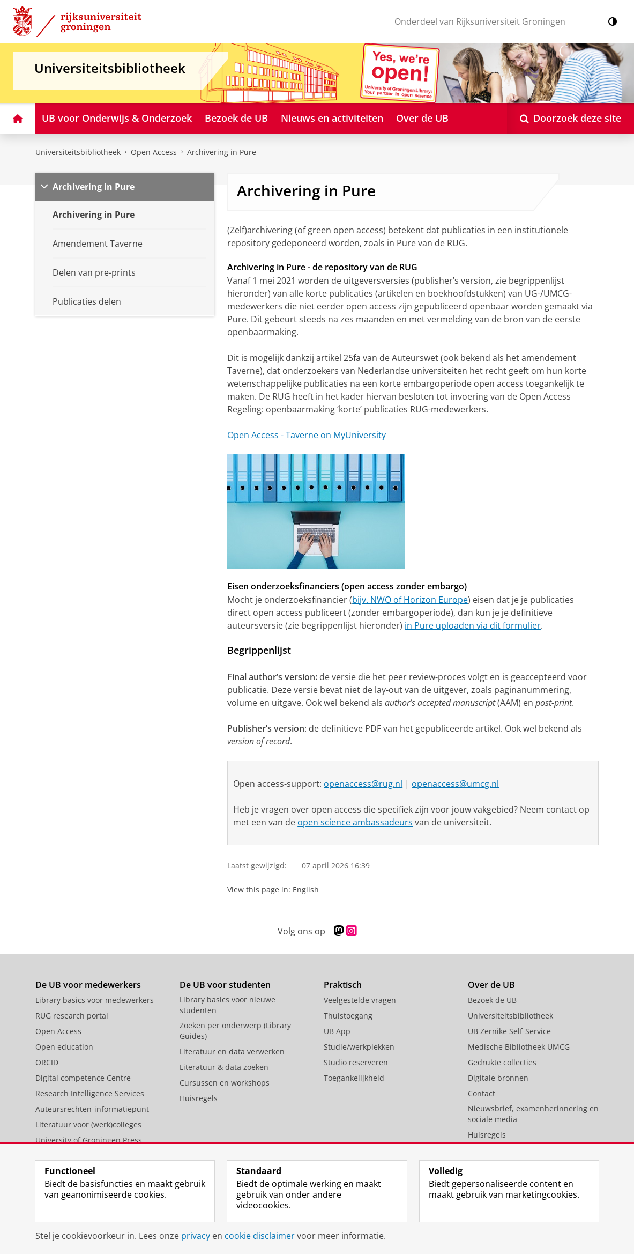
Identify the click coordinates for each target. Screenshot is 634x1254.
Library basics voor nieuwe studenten (227, 1004)
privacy (195, 1236)
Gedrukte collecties (502, 1062)
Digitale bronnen (498, 1078)
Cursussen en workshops (225, 1083)
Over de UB (491, 984)
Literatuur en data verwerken (232, 1051)
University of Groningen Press (88, 1140)
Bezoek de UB (492, 1000)
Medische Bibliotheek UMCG (519, 1047)
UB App (337, 1031)
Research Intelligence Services (89, 1093)
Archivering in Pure (221, 152)
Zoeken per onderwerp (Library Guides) (235, 1030)
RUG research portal (71, 1015)
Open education (64, 1047)
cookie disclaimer (260, 1236)
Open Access (154, 152)
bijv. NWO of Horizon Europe (410, 600)
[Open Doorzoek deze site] (570, 118)
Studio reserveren (356, 1062)
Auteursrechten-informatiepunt (92, 1109)
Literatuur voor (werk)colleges (88, 1124)
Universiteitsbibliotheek (78, 152)
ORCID (46, 1062)
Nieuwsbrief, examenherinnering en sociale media (533, 1113)
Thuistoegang (348, 1015)
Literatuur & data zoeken (224, 1067)
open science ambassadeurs (355, 822)
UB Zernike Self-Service (509, 1031)
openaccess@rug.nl (363, 784)
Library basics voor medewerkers (94, 1000)
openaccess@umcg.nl (455, 784)
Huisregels (199, 1098)
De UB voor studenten (225, 984)
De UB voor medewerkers (88, 984)
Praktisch (343, 984)
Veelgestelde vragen (360, 1000)
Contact (481, 1093)
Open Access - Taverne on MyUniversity (306, 435)
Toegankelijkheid (354, 1078)
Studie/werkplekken (359, 1047)
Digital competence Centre (83, 1078)
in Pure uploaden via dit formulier (473, 625)
